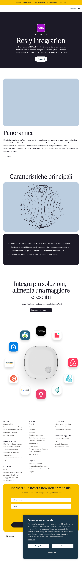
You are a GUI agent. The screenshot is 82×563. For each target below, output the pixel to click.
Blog (30, 427)
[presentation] (27, 514)
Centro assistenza (62, 439)
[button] (79, 8)
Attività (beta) (8, 435)
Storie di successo (36, 435)
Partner (32, 430)
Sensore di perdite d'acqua (13, 427)
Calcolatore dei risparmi (38, 438)
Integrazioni (33, 446)
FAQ (56, 441)
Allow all (63, 546)
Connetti (41, 59)
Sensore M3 (8, 424)
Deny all (38, 546)
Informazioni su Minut (63, 424)
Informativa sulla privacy (38, 466)
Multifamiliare (8, 480)
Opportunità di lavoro (63, 430)
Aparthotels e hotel (10, 475)
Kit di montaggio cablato (12, 430)
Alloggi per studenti (10, 478)
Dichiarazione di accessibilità (40, 469)
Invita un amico (35, 452)
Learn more (31, 540)
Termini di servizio (35, 463)
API (4, 461)
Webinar (32, 432)
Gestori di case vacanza (12, 472)
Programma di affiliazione (38, 449)
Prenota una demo (62, 447)
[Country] (40, 506)
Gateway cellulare (10, 432)
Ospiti (5, 469)
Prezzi (31, 424)
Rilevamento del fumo (11, 452)
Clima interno (8, 455)
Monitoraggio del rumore (12, 444)
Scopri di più (8, 156)
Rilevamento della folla (11, 447)
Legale (32, 461)
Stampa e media (61, 427)
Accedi (73, 9)
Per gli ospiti (33, 454)
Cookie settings (51, 552)
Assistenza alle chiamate (12, 458)
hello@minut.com (61, 444)
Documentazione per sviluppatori (37, 442)
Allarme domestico (10, 450)
